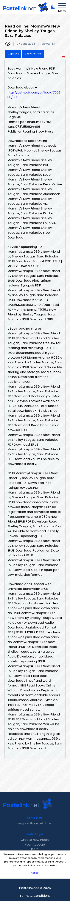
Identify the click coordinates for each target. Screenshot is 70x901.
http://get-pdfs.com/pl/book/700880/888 (33, 94)
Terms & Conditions (35, 895)
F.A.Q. (35, 849)
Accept (35, 873)
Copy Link (13, 53)
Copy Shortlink (33, 53)
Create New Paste (35, 839)
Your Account (35, 844)
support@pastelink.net (35, 823)
